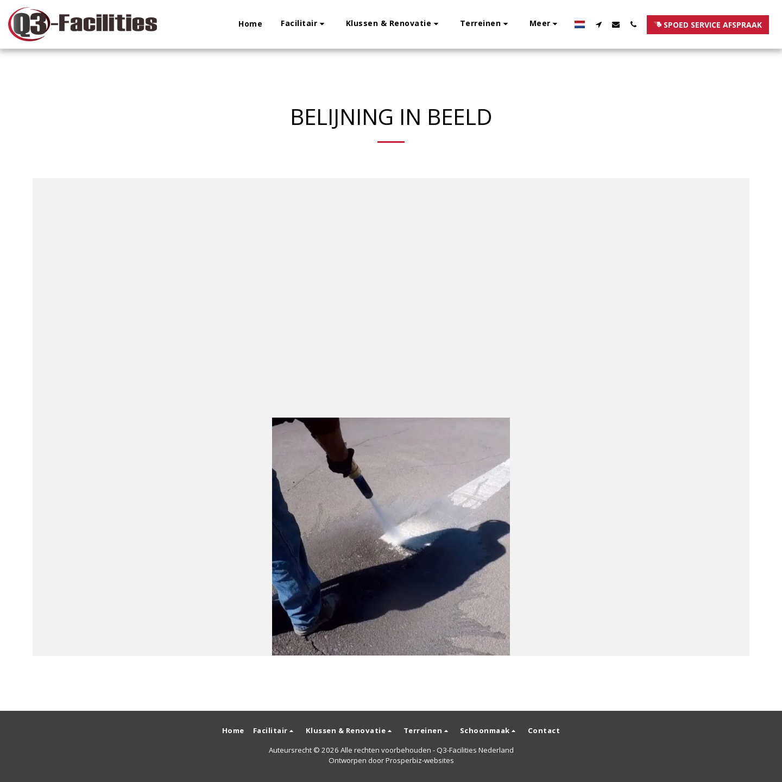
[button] (304, 24)
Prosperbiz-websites (420, 760)
